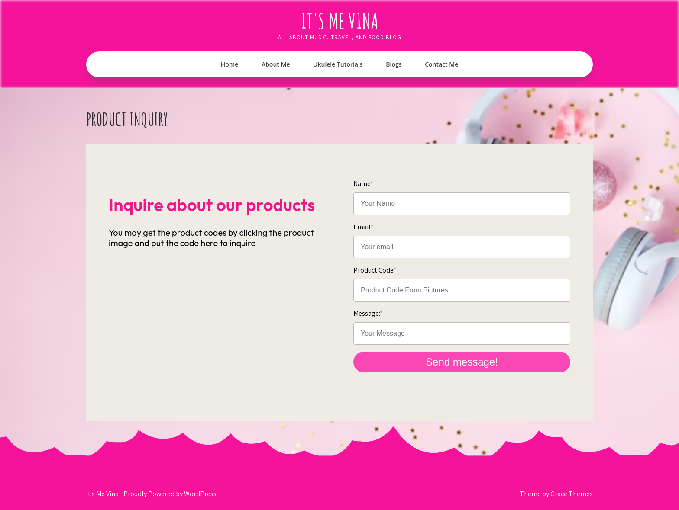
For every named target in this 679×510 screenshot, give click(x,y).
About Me (276, 64)
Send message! (462, 362)
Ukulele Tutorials (338, 64)
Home (230, 64)
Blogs (393, 64)
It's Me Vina (339, 20)
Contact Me (441, 64)
